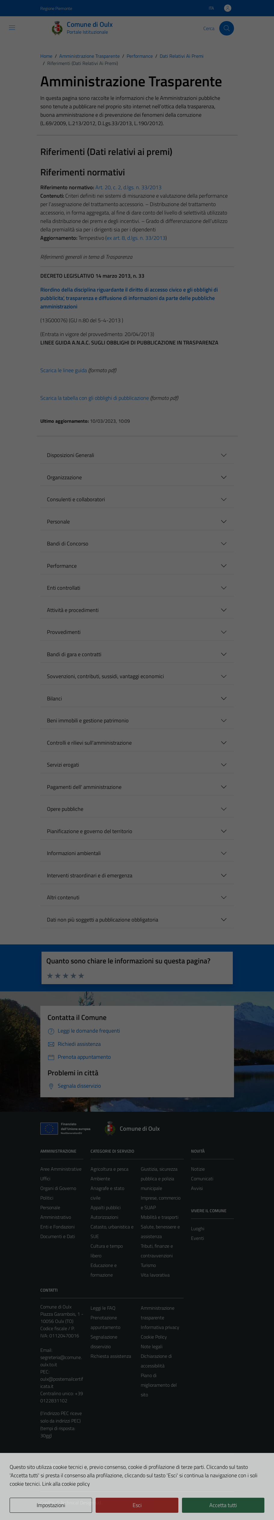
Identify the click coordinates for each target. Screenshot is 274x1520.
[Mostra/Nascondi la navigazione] (12, 27)
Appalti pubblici (106, 1207)
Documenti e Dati (57, 1236)
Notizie (198, 1168)
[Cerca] (226, 28)
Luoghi (197, 1228)
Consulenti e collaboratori (76, 499)
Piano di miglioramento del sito (159, 1385)
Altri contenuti (63, 897)
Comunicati (202, 1178)
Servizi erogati (63, 765)
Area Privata (52, 1465)
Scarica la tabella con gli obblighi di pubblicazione (94, 398)
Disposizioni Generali (70, 455)
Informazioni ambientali (74, 853)
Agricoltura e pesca (109, 1168)
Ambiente (100, 1178)
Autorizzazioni (104, 1217)
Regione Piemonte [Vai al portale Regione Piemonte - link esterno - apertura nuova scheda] (56, 8)
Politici (46, 1197)
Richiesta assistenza (111, 1356)
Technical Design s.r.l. (81, 1502)
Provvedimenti (64, 632)
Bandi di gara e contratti (74, 654)
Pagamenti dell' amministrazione (84, 787)
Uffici (45, 1178)
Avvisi (197, 1188)
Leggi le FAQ (103, 1307)
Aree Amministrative (61, 1168)
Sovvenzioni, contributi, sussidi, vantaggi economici (105, 676)
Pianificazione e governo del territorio (89, 831)
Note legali (151, 1346)
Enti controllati (63, 588)
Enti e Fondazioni (57, 1226)
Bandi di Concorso (67, 543)
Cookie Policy (154, 1336)
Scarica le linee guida (63, 370)
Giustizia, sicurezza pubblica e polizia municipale (159, 1178)
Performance (62, 566)
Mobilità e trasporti (159, 1217)
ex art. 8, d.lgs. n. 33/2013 (136, 238)
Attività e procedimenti (73, 610)
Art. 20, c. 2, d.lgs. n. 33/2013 (128, 187)
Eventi (197, 1238)
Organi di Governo (58, 1188)
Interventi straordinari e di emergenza (89, 875)
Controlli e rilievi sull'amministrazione (89, 743)
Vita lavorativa (155, 1274)
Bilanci (54, 698)
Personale (58, 521)
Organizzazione (64, 477)
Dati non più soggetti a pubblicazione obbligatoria (102, 920)
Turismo (148, 1265)
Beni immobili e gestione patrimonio (88, 720)
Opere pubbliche (65, 809)
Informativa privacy (160, 1327)
